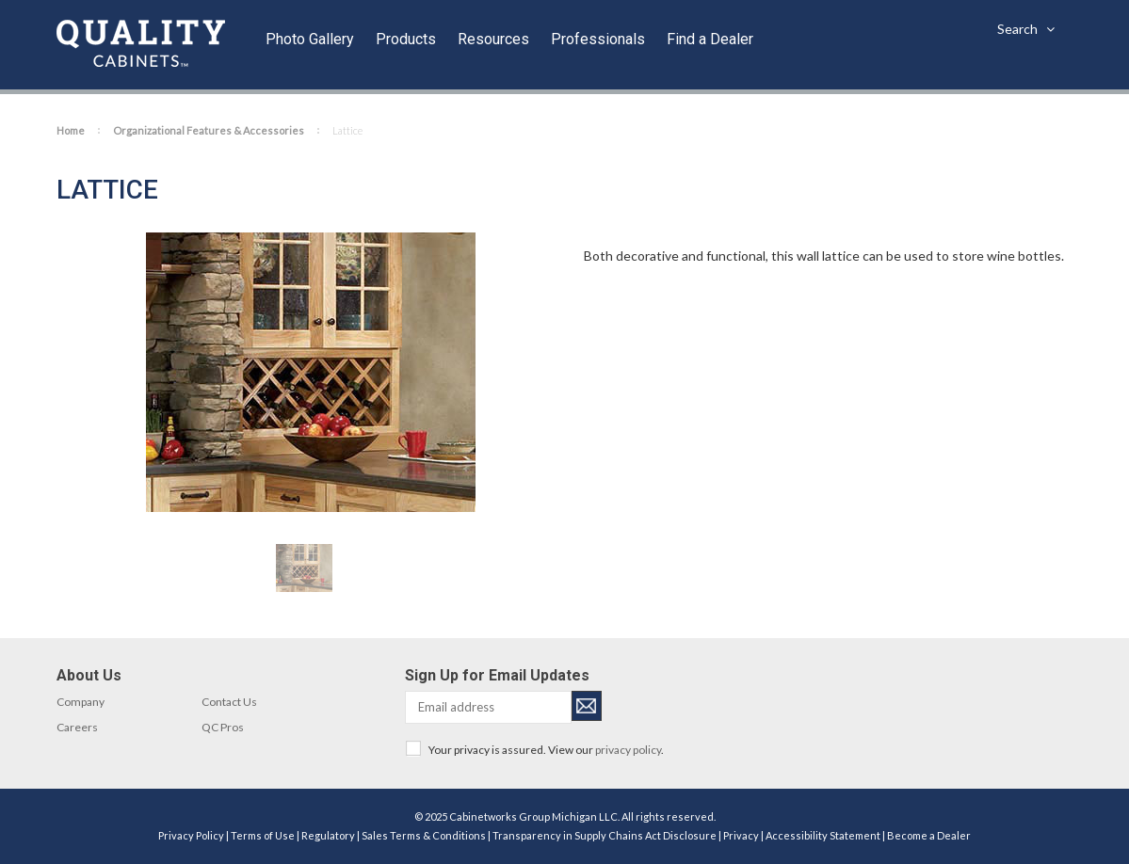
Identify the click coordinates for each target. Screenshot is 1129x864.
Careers (77, 727)
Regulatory (328, 835)
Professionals (598, 39)
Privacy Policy (191, 835)
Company (80, 702)
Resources (493, 39)
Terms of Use (263, 835)
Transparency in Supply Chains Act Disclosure (604, 835)
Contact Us (229, 702)
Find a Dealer (710, 39)
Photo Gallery (310, 39)
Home (70, 130)
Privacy (741, 835)
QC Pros (223, 727)
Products (406, 39)
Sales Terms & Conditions (424, 835)
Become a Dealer (929, 835)
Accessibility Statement (823, 835)
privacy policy (628, 750)
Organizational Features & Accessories (208, 130)
